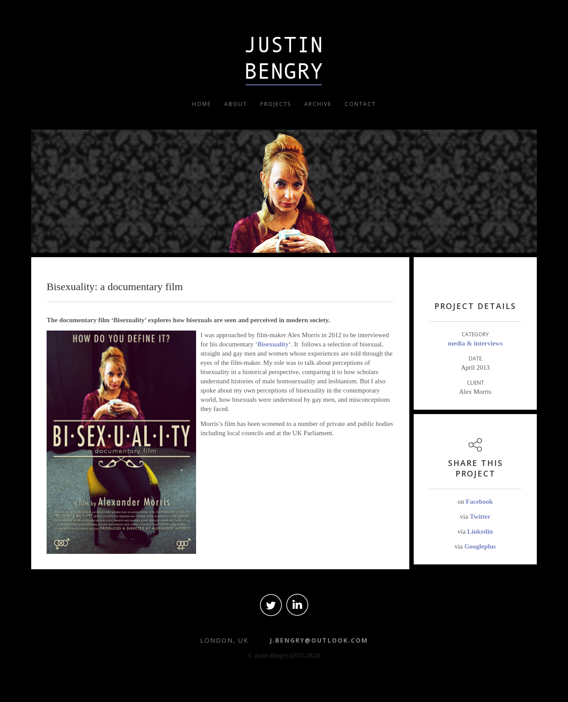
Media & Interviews (475, 343)
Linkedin (480, 531)
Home (201, 104)
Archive (317, 104)
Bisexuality (273, 344)
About (235, 104)
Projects (275, 104)
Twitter (480, 516)
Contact (360, 104)
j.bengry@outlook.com (318, 640)
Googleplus (480, 546)
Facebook (479, 501)
